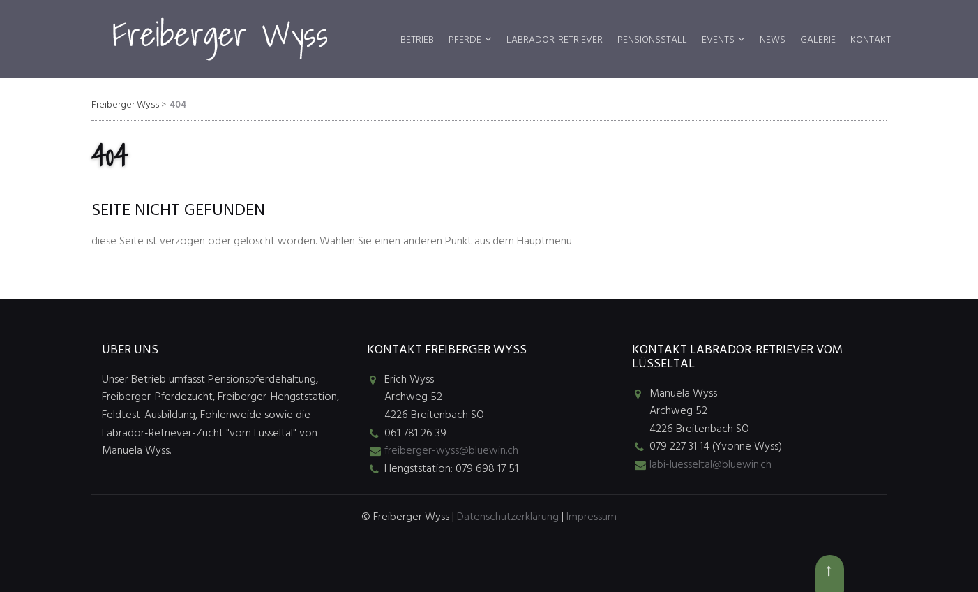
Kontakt (870, 40)
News (772, 40)
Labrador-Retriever (554, 40)
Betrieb (417, 40)
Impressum (591, 517)
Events (718, 40)
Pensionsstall (652, 40)
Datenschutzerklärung (508, 517)
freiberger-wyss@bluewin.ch (451, 451)
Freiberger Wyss (125, 105)
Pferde (465, 40)
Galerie (818, 40)
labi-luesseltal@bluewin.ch (710, 465)
